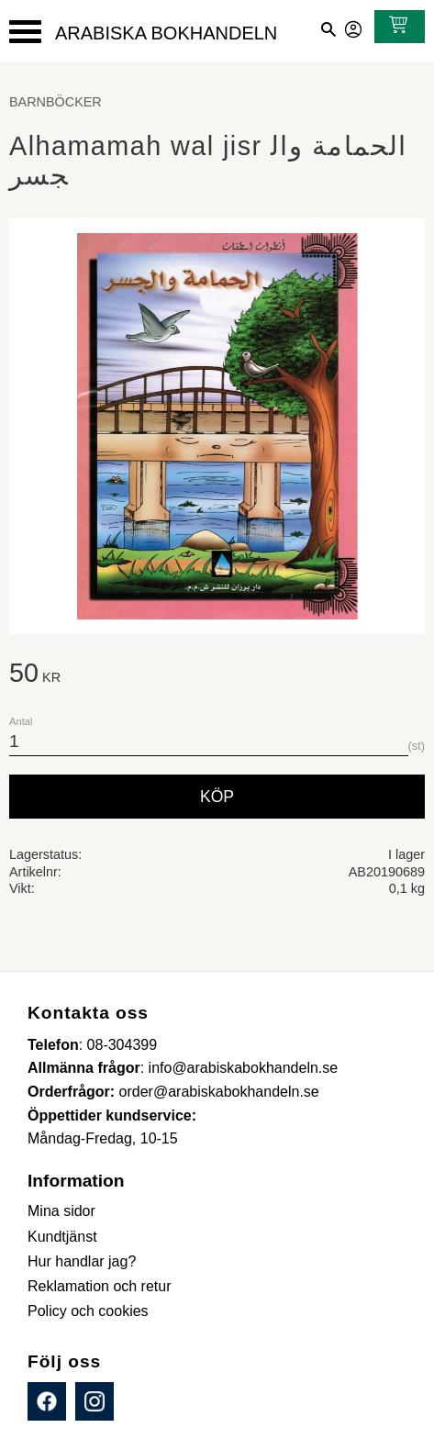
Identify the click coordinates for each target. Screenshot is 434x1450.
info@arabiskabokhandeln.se (244, 1068)
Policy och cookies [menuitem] (88, 1311)
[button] (25, 32)
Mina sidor (354, 26)
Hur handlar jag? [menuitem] (82, 1261)
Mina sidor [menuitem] (61, 1211)
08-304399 (122, 1045)
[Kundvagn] (394, 27)
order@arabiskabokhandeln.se (219, 1091)
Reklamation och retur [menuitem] (100, 1286)
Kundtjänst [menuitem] (62, 1236)
